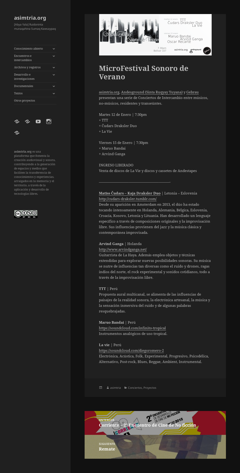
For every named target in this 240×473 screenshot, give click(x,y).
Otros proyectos (24, 101)
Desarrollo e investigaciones (24, 77)
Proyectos (149, 388)
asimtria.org (30, 17)
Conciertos (135, 388)
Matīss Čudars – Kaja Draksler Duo (130, 193)
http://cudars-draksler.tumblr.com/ (128, 198)
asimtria (115, 388)
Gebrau (192, 92)
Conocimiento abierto (28, 49)
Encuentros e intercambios (23, 58)
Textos (18, 93)
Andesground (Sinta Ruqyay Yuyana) (152, 92)
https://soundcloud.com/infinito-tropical (132, 328)
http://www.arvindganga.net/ (123, 249)
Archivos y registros (27, 67)
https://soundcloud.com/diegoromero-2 (131, 350)
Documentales (23, 86)
